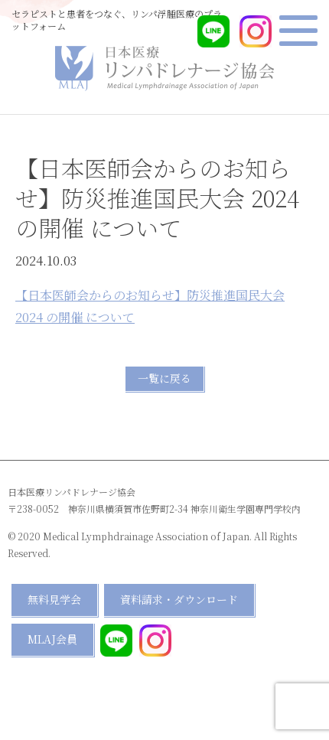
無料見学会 (54, 599)
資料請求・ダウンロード (179, 599)
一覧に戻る (164, 378)
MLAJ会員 (52, 639)
